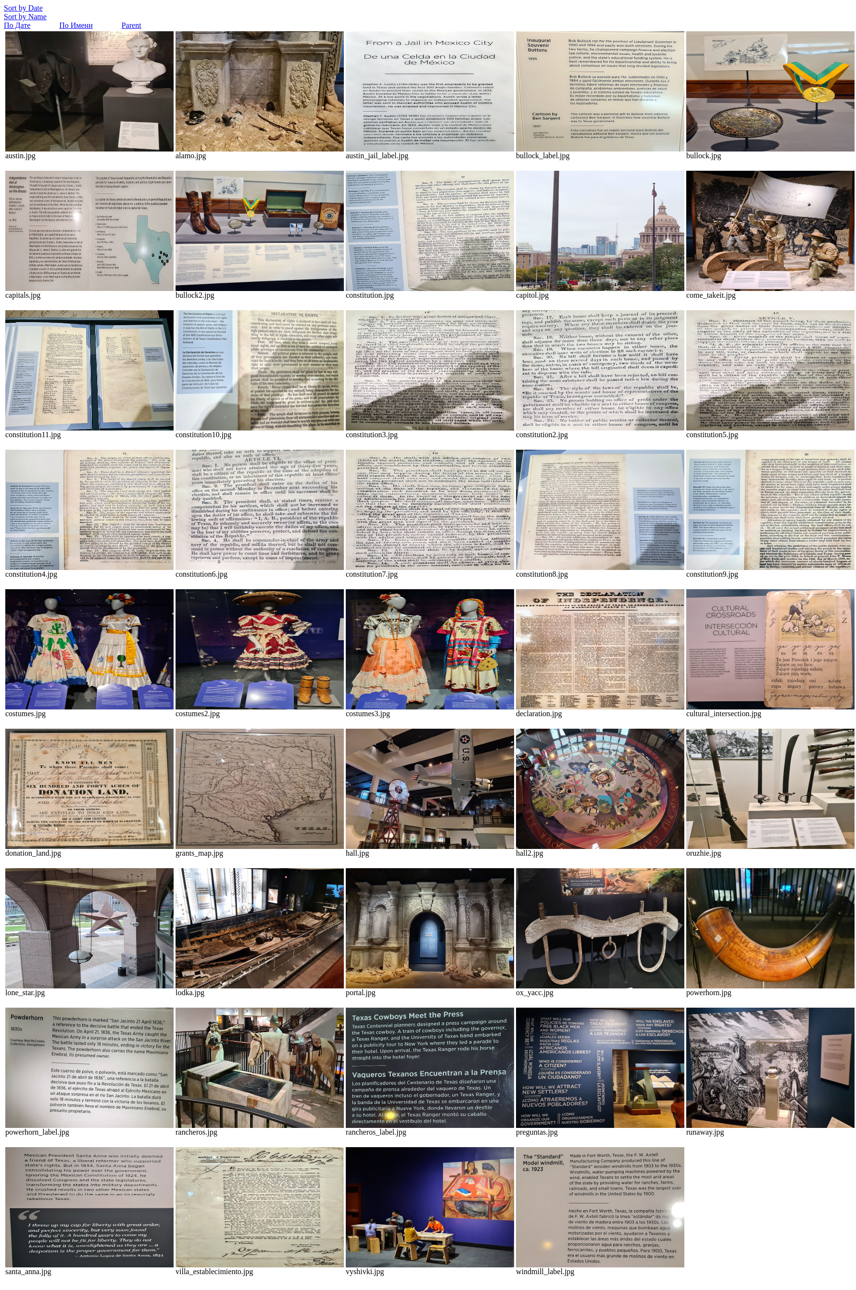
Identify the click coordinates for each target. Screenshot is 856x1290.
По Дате (17, 25)
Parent (131, 25)
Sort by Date (23, 8)
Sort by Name (25, 17)
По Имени (75, 25)
